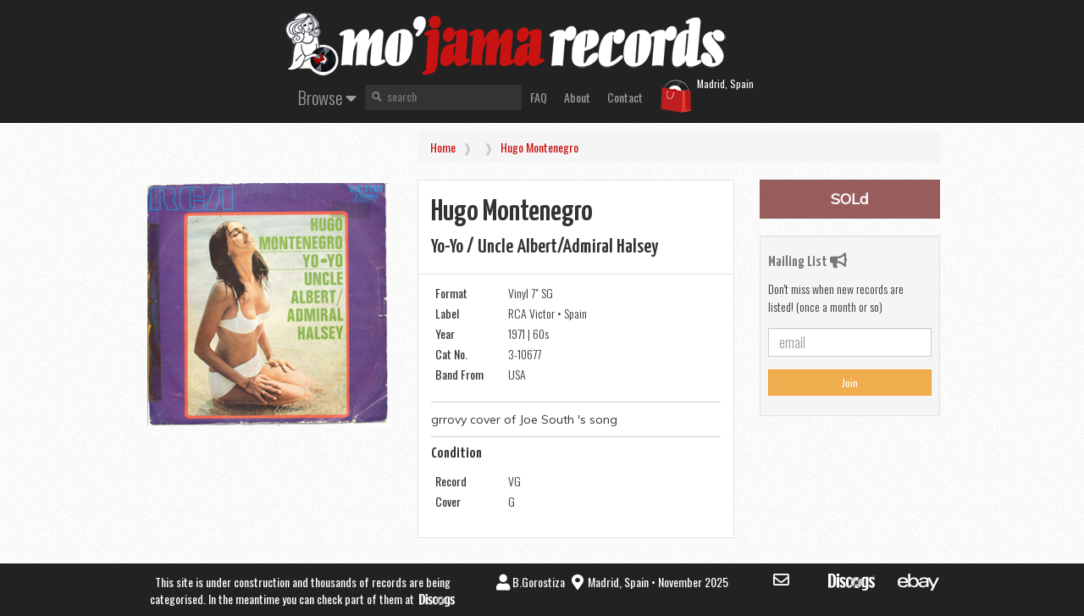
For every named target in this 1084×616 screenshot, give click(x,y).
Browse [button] (327, 97)
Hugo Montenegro (539, 147)
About (577, 97)
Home (443, 147)
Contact (625, 97)
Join (850, 382)
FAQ (538, 97)
